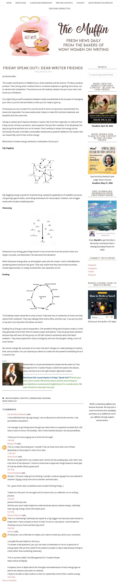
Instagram (92, 268)
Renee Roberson (14, 515)
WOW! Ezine (20, 3)
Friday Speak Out (9, 401)
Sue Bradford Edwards (16, 414)
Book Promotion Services (100, 3)
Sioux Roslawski (14, 473)
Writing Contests (64, 3)
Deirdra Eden (35, 398)
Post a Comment (9, 580)
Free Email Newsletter (59, 8)
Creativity (24, 398)
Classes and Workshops (41, 3)
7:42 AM (10, 440)
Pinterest (92, 275)
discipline (46, 398)
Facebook (92, 265)
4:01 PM (10, 469)
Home (9, 3)
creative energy (12, 398)
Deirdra (10, 531)
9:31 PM (10, 512)
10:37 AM (11, 577)
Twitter (91, 271)
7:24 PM (10, 499)
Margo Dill (11, 443)
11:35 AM (11, 453)
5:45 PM (10, 528)
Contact (80, 3)
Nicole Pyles (12, 456)
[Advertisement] (102, 363)
